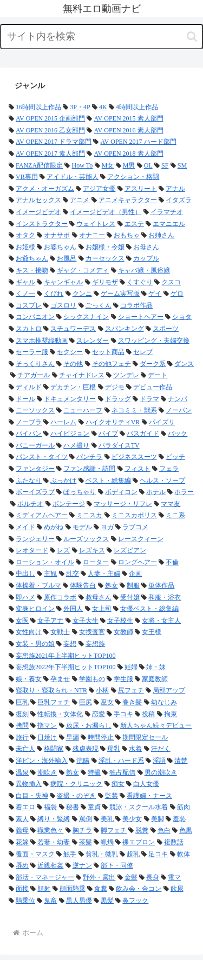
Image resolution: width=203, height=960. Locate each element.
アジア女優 (99, 188)
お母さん (146, 247)
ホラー (184, 492)
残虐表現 (86, 748)
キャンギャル (63, 282)
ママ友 (170, 504)
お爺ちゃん (32, 258)
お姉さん (161, 235)
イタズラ (179, 200)
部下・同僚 (117, 865)
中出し (25, 573)
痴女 (118, 784)
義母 (22, 830)
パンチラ (89, 457)
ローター (96, 562)
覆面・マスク (35, 854)
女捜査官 (92, 632)
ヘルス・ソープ (162, 480)
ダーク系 (153, 364)
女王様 (151, 632)
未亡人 (25, 748)
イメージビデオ (38, 212)
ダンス (184, 364)
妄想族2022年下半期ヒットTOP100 (65, 667)
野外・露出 (99, 877)
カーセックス (105, 258)
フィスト (137, 468)
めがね (53, 527)
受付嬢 (130, 597)
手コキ (123, 714)
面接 (22, 888)
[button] (191, 36)
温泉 (22, 772)
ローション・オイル (45, 562)
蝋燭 (107, 842)
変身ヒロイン (35, 608)
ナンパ (177, 399)
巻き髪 (132, 702)
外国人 (73, 608)
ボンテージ (69, 504)
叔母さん (99, 597)
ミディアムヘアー (42, 515)
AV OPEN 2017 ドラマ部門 (53, 141)
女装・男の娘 (35, 644)
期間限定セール (145, 737)
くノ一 (25, 293)
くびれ (53, 293)
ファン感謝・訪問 (89, 468)
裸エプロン (138, 842)
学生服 (123, 679)
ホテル (156, 492)
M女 (108, 165)
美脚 (157, 819)
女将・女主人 (161, 620)
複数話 (174, 842)
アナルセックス (38, 200)
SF (164, 165)
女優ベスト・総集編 (149, 608)
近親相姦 (50, 865)
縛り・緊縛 (53, 819)
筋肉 (183, 807)
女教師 (123, 632)
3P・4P (80, 107)
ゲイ (154, 293)
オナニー (92, 235)
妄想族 (95, 644)
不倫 (172, 562)
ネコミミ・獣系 (134, 410)
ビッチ (175, 457)
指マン (47, 725)
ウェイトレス (95, 224)
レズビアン (130, 550)
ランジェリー (35, 539)
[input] (101, 36)
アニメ (79, 200)
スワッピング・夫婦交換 (153, 340)
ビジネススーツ (134, 457)
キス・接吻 (32, 270)
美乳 (107, 819)
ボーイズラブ (35, 492)
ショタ (182, 317)
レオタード (32, 550)
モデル (82, 527)
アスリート (141, 188)
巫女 (107, 702)
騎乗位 (25, 900)
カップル (146, 258)
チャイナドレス (81, 375)
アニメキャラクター (128, 200)
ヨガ (107, 527)
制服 (133, 585)
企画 (135, 573)
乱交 (72, 573)
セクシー (70, 352)
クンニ (82, 293)
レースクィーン (140, 539)
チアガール (33, 375)
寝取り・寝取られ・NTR (51, 690)
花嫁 (22, 842)
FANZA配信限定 (39, 165)
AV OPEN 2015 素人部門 (128, 118)
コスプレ (29, 305)
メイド (25, 527)
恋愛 (98, 714)
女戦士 (60, 632)
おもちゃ (127, 235)
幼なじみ (164, 702)
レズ (63, 550)
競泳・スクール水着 (138, 807)
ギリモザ (105, 282)
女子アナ (50, 620)
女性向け (29, 632)
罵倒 (85, 819)
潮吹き (47, 772)
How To (82, 165)
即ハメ (25, 597)
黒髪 (107, 900)
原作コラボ (60, 597)
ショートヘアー (140, 317)
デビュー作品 (152, 387)
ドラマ (149, 399)
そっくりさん (35, 364)
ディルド (29, 387)
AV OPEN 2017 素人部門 (50, 153)
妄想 (69, 644)
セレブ (143, 352)
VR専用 (27, 177)
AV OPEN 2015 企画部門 (50, 118)
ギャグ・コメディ (83, 270)
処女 (111, 585)
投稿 (148, 714)
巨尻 (85, 702)
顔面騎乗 (73, 888)
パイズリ (162, 422)
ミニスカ (89, 515)
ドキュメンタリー (70, 399)
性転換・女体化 (60, 714)
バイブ (108, 433)
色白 (164, 830)
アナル (175, 188)
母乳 (113, 748)
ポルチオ (30, 504)
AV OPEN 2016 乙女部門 (50, 130)
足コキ (158, 854)
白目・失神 (32, 795)
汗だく (161, 748)
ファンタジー (35, 468)
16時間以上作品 (38, 107)
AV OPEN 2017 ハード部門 (138, 141)
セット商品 (108, 352)
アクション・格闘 (133, 177)
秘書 (72, 807)
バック (177, 433)
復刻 (22, 714)
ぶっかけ (63, 480)
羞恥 (179, 819)
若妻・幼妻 (53, 842)
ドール (25, 399)
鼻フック (135, 900)
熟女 (72, 772)
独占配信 (122, 772)
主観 (50, 573)
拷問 (22, 725)
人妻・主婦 (104, 573)
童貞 (94, 807)
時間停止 (101, 737)
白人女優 (146, 784)
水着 (135, 748)
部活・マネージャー (45, 877)
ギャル (25, 282)
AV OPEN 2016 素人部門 (128, 130)
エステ (134, 224)
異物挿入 (29, 784)
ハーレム (63, 422)
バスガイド (143, 433)
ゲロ (177, 293)
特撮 (94, 772)
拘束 (170, 714)
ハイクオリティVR (113, 422)
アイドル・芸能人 (73, 177)
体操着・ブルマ (38, 585)
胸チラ (82, 830)
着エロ (25, 807)
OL (148, 165)
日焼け (47, 737)
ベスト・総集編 (108, 480)
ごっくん (99, 305)
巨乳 (22, 702)
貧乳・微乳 (102, 854)
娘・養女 (29, 679)
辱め (22, 865)
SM (182, 165)
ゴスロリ (63, 305)
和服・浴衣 (164, 597)
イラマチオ (166, 212)
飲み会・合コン (138, 888)
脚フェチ (114, 830)
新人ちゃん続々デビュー (156, 725)
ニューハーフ (82, 410)
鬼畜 (50, 900)
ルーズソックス (86, 539)
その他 (73, 364)
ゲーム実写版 (120, 293)
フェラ (169, 468)
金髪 (131, 877)
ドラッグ (118, 399)
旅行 (22, 737)
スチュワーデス (73, 328)
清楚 (180, 760)
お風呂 (66, 258)
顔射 (43, 888)
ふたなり (29, 480)
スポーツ (166, 328)
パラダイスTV (119, 445)
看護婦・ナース (149, 795)
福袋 (50, 807)
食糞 (100, 888)
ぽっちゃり (79, 492)
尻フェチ (131, 690)
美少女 (132, 819)
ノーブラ (29, 422)
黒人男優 (79, 900)
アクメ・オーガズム (45, 188)
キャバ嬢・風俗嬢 (144, 270)
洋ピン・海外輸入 (42, 760)
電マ (174, 877)
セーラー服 (32, 352)
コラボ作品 (136, 305)
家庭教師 (155, 679)
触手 (69, 854)
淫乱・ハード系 (121, 760)
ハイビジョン (69, 433)
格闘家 (53, 748)
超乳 (133, 854)
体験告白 (83, 585)
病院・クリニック (76, 784)
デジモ (115, 387)
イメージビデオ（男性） (105, 212)
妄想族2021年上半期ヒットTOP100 (65, 655)
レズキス (92, 550)
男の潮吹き (161, 772)
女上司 (102, 608)
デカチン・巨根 (73, 387)
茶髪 (85, 842)
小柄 (102, 690)
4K (103, 107)
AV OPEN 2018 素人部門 (128, 153)
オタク (25, 235)
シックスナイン (86, 317)
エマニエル (169, 224)
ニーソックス (35, 410)
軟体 (183, 854)
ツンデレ (126, 375)
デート (157, 375)
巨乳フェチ (53, 702)
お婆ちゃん (60, 247)
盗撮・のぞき (76, 795)
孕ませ (60, 679)
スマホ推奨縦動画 (42, 340)
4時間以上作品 (137, 107)
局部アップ (169, 690)
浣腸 (82, 760)
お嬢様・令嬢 (105, 247)
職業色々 (50, 830)
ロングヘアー (137, 562)
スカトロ (29, 328)
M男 (129, 165)
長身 (152, 877)
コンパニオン (35, 317)
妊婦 (131, 667)
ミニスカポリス (134, 515)
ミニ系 (175, 515)
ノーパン (179, 410)
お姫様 (25, 247)
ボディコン (121, 492)
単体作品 (161, 585)
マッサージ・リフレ (123, 504)
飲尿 (177, 888)
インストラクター (42, 224)
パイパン (29, 433)
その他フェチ (111, 364)
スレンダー (92, 340)
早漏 (72, 737)
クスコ (171, 282)
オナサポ (57, 235)
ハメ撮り (76, 445)
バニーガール (35, 445)
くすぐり (140, 282)
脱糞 (141, 830)
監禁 (111, 795)
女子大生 (86, 620)
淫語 (159, 760)
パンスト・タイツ (42, 457)
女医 (22, 620)
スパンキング (124, 328)
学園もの (92, 679)
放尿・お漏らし (89, 725)
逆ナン (82, 865)
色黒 (185, 830)
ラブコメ (135, 527)
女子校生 (120, 620)
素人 (22, 819)
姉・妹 (156, 667)
